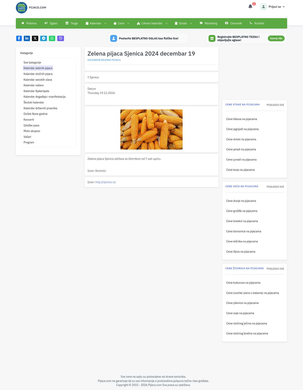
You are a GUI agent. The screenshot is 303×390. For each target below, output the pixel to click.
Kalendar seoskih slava (38, 79)
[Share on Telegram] (43, 38)
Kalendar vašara (34, 85)
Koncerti (29, 119)
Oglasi (51, 23)
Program (29, 142)
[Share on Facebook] (19, 38)
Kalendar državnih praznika (40, 108)
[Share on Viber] (60, 38)
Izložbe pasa (31, 125)
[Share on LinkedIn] (27, 38)
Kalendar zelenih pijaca (38, 68)
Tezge (72, 23)
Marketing (208, 23)
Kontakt (257, 23)
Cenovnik (233, 23)
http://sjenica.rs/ (105, 182)
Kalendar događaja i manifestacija (45, 96)
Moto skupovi (32, 131)
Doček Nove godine (36, 114)
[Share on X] (35, 38)
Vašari (27, 137)
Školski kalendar (34, 102)
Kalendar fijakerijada (36, 91)
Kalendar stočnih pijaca (38, 74)
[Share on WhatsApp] (52, 38)
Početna (29, 23)
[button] (96, 23)
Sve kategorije (32, 62)
